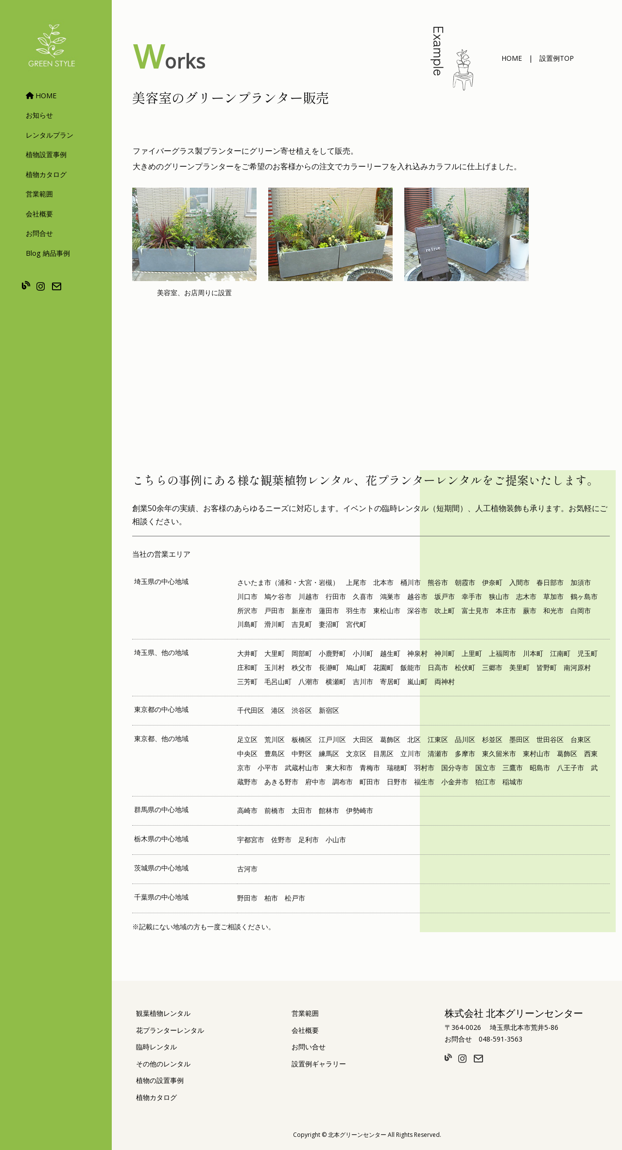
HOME (41, 95)
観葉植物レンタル (163, 1013)
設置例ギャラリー (319, 1063)
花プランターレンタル (170, 1030)
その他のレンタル (163, 1063)
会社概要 (39, 213)
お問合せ (39, 233)
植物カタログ (46, 174)
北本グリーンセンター (357, 1135)
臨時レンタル (156, 1046)
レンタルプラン (49, 135)
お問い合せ (309, 1046)
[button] (511, 58)
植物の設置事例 (160, 1080)
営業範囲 (39, 193)
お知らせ (39, 115)
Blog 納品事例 (48, 253)
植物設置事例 (46, 154)
